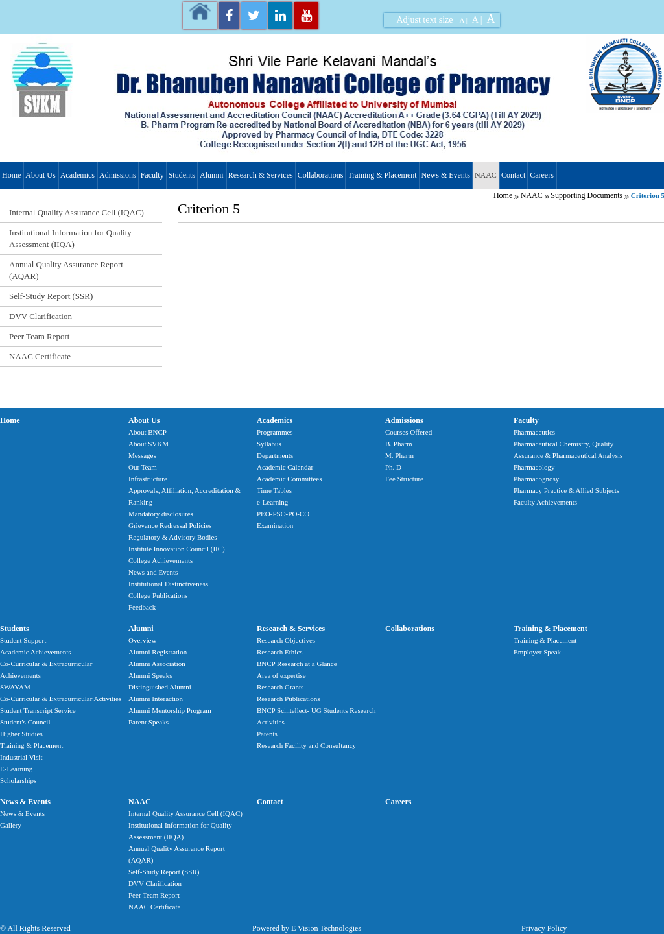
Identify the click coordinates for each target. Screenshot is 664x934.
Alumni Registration (157, 652)
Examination (275, 525)
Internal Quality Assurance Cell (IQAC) (76, 212)
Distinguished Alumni (159, 687)
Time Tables (274, 490)
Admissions (117, 175)
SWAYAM (15, 687)
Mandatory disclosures (160, 514)
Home (11, 175)
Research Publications (288, 698)
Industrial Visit (21, 757)
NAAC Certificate (40, 356)
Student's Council (25, 722)
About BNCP (147, 432)
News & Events (445, 175)
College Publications (157, 595)
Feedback (142, 607)
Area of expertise (281, 675)
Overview (142, 640)
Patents (267, 733)
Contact (513, 175)
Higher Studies (21, 733)
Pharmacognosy (536, 479)
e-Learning (272, 502)
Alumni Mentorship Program (169, 710)
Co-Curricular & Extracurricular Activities (60, 698)
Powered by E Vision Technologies (306, 928)
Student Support (23, 640)
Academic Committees (289, 479)
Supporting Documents (586, 195)
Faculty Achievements (545, 502)
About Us (40, 175)
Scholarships (18, 780)
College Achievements (160, 560)
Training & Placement (382, 175)
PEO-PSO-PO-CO (283, 514)
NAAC (486, 175)
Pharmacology (534, 467)
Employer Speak (537, 652)
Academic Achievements (35, 652)
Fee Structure (404, 479)
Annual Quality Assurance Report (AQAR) (66, 270)
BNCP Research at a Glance (297, 663)
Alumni (212, 175)
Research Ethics (280, 652)
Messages (142, 455)
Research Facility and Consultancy (306, 745)
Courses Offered (408, 432)
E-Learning (16, 768)
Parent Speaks (148, 722)
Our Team (142, 467)
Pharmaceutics (534, 432)
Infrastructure (147, 479)
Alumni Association (156, 663)
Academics (77, 175)
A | (464, 20)
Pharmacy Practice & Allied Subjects (566, 490)
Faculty (152, 175)
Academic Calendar (285, 467)
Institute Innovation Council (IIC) (176, 549)
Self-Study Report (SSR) (51, 296)
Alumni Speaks (150, 675)
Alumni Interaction (155, 698)
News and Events (153, 572)
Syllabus (269, 444)
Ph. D (393, 467)
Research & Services (260, 175)
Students (182, 175)
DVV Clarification (40, 316)
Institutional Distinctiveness (168, 584)
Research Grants (280, 687)
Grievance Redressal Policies (169, 525)
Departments (275, 455)
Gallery (10, 825)
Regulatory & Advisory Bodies (172, 537)
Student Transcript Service (38, 710)
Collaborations (321, 175)
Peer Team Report (39, 336)
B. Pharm (398, 444)
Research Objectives (286, 640)
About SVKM (148, 444)
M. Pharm (399, 455)
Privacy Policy (544, 928)
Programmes (275, 432)
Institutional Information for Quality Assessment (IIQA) (70, 238)
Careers (542, 175)
